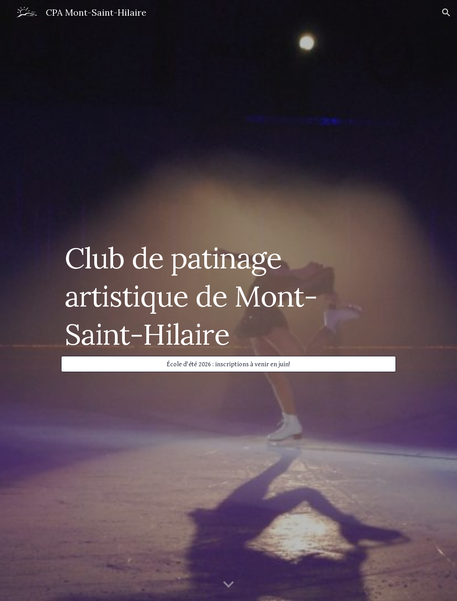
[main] (228, 292)
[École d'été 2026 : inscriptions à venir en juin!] (228, 364)
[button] (446, 12)
